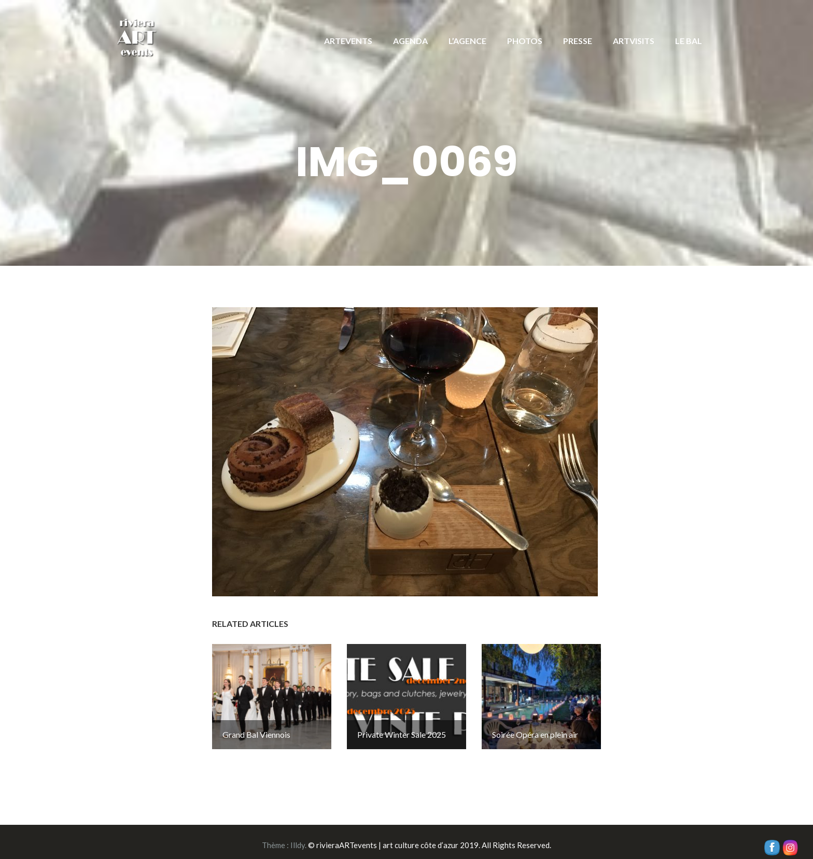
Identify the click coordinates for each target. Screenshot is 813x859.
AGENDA (410, 41)
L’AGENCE (467, 41)
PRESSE (577, 41)
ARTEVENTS (348, 41)
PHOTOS (524, 41)
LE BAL (688, 41)
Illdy (297, 838)
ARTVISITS (633, 41)
